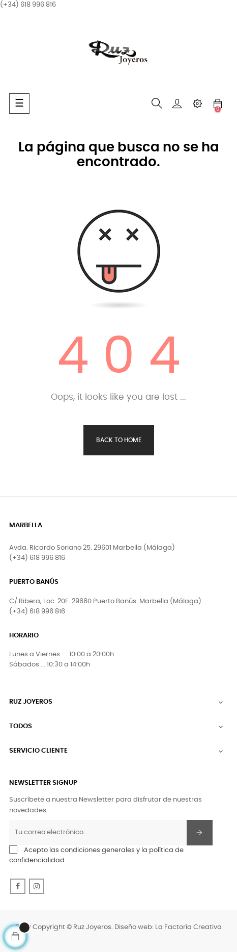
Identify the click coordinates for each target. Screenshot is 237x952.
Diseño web (133, 927)
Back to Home (118, 440)
